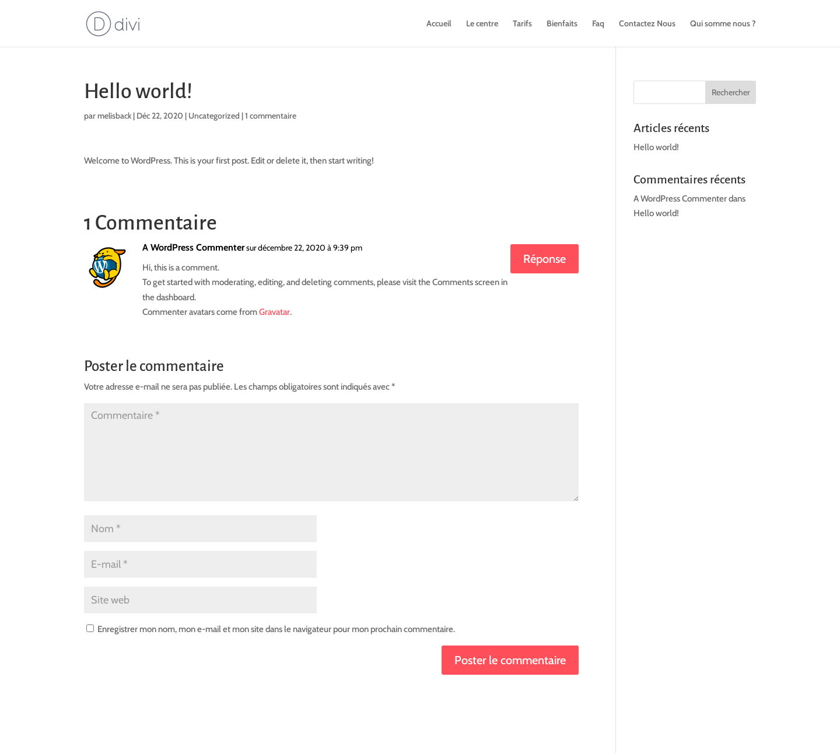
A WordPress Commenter (193, 247)
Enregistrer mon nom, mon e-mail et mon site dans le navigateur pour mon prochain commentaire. (276, 629)
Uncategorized (214, 115)
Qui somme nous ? (723, 24)
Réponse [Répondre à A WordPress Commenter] (544, 259)
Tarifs (522, 24)
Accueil (439, 24)
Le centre (482, 24)
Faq (598, 24)
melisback (114, 115)
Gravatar (274, 312)
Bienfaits (562, 24)
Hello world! (656, 147)
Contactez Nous (647, 24)
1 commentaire (270, 115)
